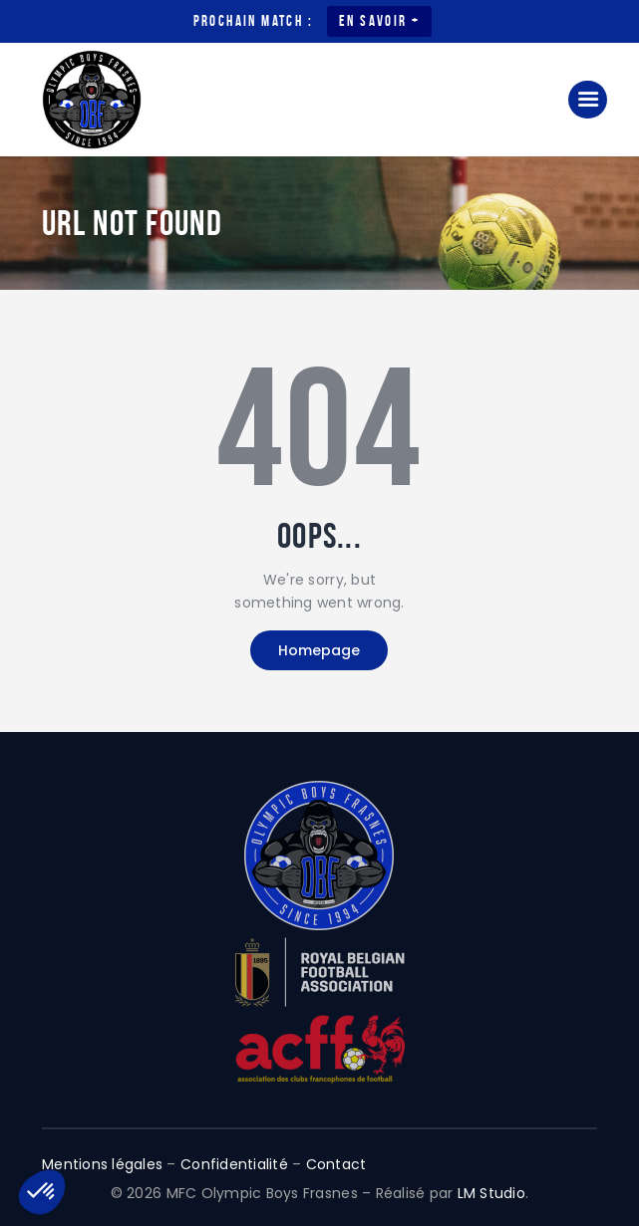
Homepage (319, 650)
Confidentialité (234, 1164)
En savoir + (379, 21)
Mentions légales (102, 1164)
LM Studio (491, 1193)
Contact (336, 1164)
